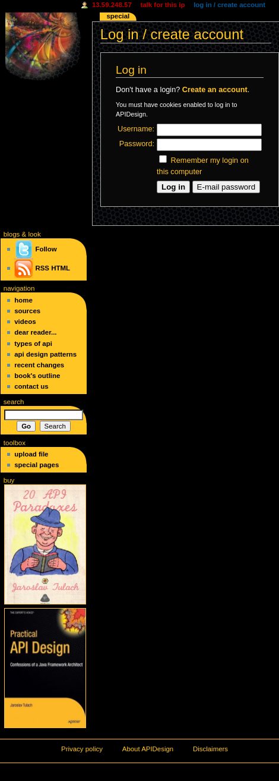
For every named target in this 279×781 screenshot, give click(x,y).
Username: (136, 129)
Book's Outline (37, 375)
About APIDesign (147, 748)
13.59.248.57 (112, 4)
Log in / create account (229, 4)
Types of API (33, 343)
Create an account (215, 90)
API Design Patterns (45, 354)
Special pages (36, 464)
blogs (12, 234)
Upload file (31, 454)
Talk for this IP (162, 4)
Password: (136, 144)
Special (117, 16)
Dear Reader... (35, 332)
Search (14, 401)
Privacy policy (82, 748)
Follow (35, 249)
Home (23, 300)
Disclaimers (210, 748)
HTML (60, 268)
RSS (42, 268)
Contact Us (31, 386)
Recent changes (39, 365)
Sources (27, 310)
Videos (25, 321)
